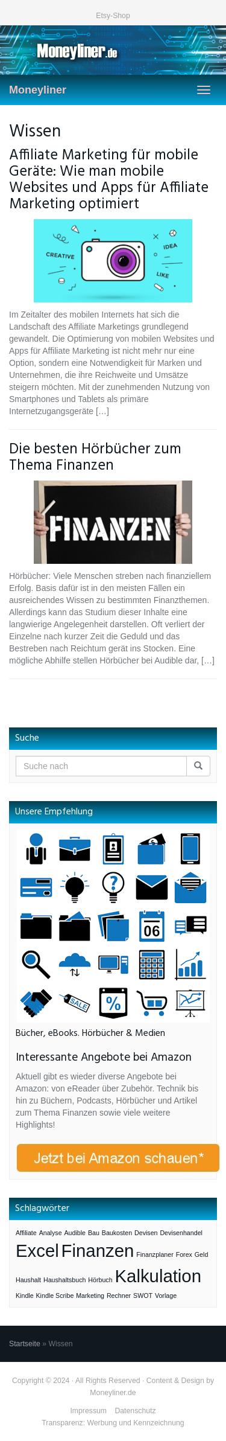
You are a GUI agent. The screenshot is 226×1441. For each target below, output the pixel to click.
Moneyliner (37, 90)
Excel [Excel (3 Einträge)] (37, 1250)
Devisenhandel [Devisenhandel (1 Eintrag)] (181, 1232)
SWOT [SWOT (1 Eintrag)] (142, 1295)
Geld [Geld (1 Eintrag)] (202, 1254)
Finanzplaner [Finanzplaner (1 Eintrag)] (155, 1254)
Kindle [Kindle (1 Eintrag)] (25, 1295)
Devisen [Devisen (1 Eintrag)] (146, 1232)
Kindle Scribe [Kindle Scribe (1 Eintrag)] (55, 1295)
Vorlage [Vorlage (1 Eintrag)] (166, 1295)
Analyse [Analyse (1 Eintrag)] (50, 1232)
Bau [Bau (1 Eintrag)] (93, 1232)
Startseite (24, 1344)
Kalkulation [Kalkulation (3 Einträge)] (158, 1276)
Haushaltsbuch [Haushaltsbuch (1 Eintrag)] (64, 1279)
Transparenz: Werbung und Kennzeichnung (113, 1423)
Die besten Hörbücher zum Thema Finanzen (95, 458)
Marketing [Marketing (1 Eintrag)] (90, 1295)
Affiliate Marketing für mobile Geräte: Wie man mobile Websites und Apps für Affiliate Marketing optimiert (109, 180)
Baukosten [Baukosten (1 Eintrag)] (117, 1232)
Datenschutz (135, 1411)
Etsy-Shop (113, 15)
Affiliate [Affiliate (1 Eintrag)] (26, 1232)
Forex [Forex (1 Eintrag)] (184, 1254)
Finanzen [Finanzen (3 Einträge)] (97, 1250)
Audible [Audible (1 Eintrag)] (75, 1232)
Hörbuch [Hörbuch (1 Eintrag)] (100, 1279)
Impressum (88, 1411)
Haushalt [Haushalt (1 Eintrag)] (28, 1279)
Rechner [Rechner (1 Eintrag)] (119, 1295)
